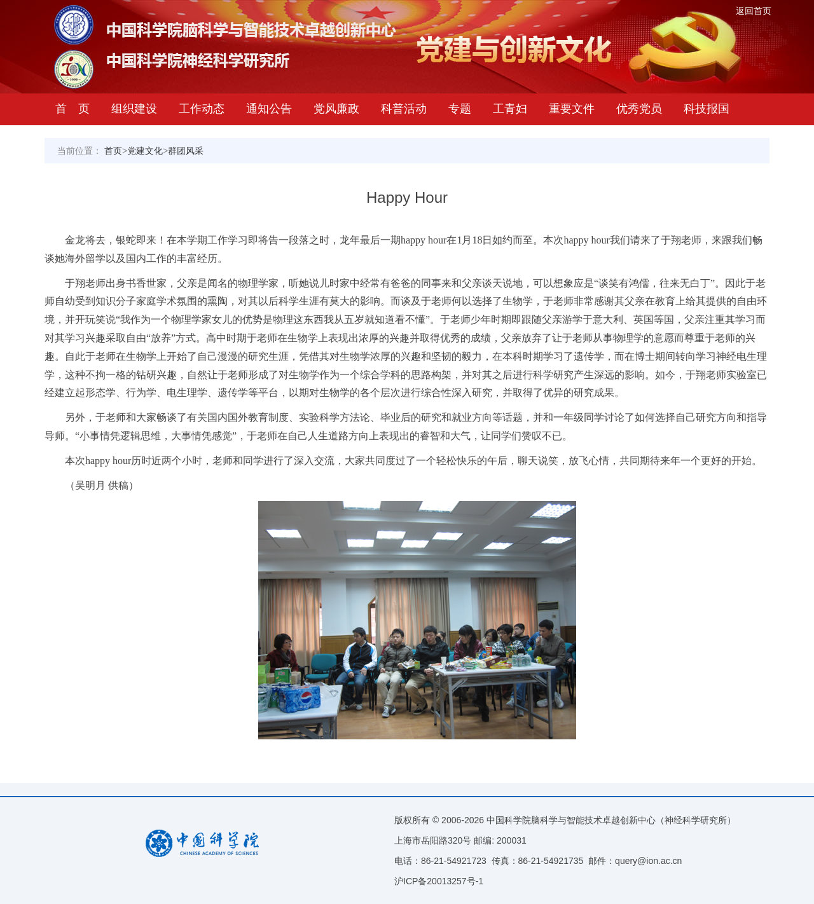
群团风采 (186, 151)
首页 (113, 151)
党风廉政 (336, 108)
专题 (459, 108)
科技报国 (706, 108)
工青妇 (510, 108)
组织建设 (134, 108)
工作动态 (201, 108)
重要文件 (572, 108)
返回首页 (753, 11)
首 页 (72, 108)
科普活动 (404, 108)
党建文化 (145, 151)
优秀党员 (639, 108)
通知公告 (269, 108)
